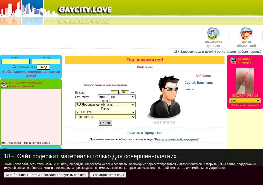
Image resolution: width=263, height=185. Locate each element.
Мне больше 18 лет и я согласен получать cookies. (46, 175)
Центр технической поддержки (176, 139)
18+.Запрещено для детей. (194, 51)
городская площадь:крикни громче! (26, 84)
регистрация (226, 51)
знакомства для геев (213, 43)
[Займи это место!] (245, 105)
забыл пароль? (250, 51)
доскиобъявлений (246, 43)
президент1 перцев (246, 60)
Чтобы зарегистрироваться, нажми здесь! (31, 73)
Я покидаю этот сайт (107, 175)
